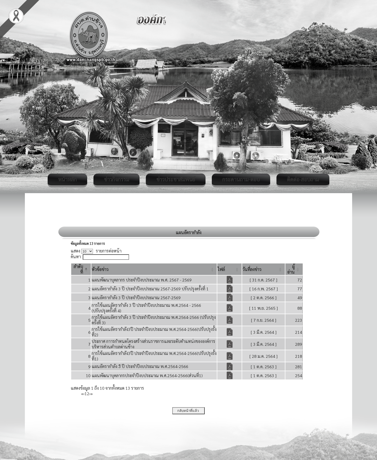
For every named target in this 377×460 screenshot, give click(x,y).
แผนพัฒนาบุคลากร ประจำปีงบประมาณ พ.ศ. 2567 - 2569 (142, 280)
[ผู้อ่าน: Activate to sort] (294, 269)
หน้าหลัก (67, 179)
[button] (100, 269)
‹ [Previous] (84, 393)
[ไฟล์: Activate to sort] (229, 269)
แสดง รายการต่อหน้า (96, 251)
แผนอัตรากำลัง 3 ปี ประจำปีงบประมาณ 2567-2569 (136, 297)
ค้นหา (76, 256)
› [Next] (90, 393)
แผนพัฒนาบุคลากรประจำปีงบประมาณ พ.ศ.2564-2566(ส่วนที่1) (147, 375)
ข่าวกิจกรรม (116, 179)
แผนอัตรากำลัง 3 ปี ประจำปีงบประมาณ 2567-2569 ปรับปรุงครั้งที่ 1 (150, 288)
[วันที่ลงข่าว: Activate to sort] (263, 269)
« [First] (82, 393)
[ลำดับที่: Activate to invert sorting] (81, 269)
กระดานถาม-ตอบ (241, 179)
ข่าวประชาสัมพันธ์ (175, 179)
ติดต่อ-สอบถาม (303, 179)
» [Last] (92, 393)
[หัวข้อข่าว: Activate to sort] (154, 269)
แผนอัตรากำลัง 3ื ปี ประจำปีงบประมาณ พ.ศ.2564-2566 (140, 366)
